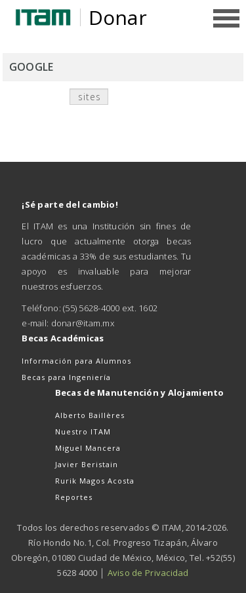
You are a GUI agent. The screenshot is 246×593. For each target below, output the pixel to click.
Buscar (135, 99)
